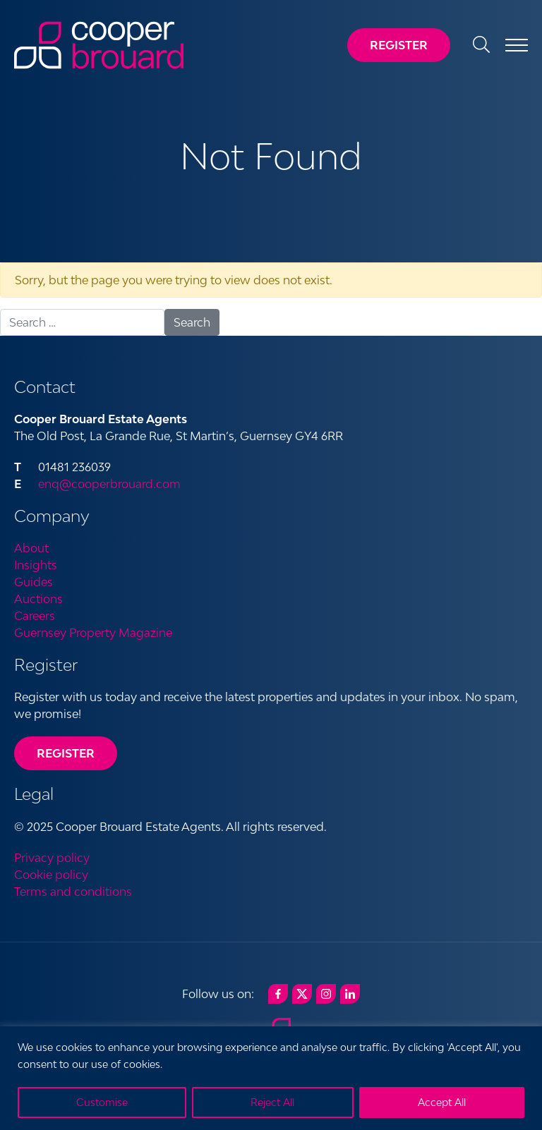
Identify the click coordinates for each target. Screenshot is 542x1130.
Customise (102, 1102)
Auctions (38, 599)
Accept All (442, 1102)
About (31, 548)
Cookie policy (51, 875)
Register (399, 45)
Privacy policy (52, 858)
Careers (34, 616)
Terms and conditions (73, 892)
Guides (33, 582)
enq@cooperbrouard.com (109, 484)
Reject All (272, 1102)
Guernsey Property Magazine (93, 633)
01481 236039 (74, 467)
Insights (35, 565)
